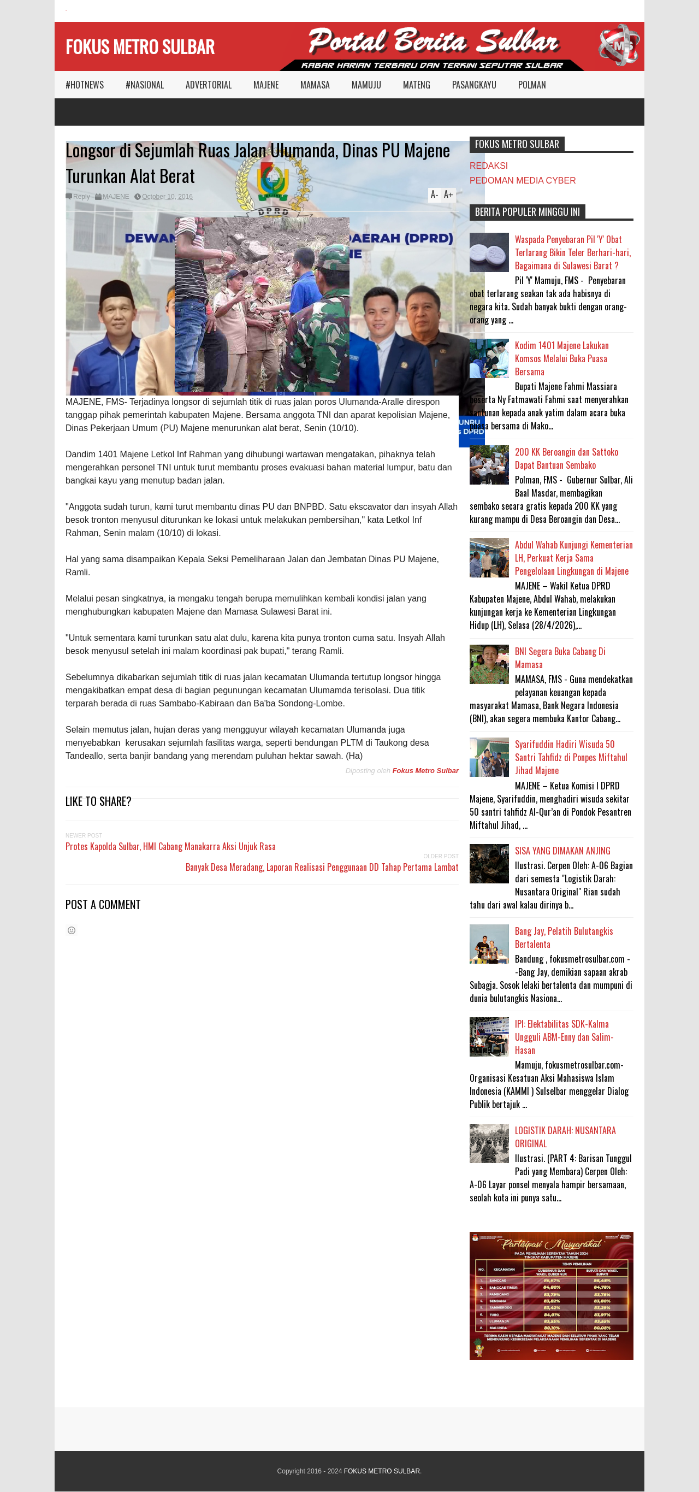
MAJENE (266, 84)
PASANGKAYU (474, 84)
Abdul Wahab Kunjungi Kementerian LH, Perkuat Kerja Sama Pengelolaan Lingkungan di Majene (574, 557)
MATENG (416, 84)
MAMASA (315, 84)
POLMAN (532, 84)
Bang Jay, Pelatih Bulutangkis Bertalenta (564, 937)
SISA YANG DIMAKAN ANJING (563, 850)
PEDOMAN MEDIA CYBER (523, 180)
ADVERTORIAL (209, 84)
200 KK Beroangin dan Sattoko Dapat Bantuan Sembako (566, 458)
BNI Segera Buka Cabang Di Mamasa (560, 658)
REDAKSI (489, 165)
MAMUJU (366, 84)
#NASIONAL (145, 84)
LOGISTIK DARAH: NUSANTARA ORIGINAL (565, 1137)
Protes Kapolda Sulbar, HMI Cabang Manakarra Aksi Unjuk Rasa (171, 846)
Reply (81, 196)
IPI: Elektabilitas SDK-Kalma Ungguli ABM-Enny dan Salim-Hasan (564, 1037)
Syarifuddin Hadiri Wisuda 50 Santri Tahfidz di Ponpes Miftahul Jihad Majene (571, 757)
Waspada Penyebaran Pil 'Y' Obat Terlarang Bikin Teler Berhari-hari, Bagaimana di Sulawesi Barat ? (573, 252)
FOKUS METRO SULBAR (140, 46)
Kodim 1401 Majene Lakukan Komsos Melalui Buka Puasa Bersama (562, 358)
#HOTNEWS (85, 84)
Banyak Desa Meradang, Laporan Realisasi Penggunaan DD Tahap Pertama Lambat (322, 867)
